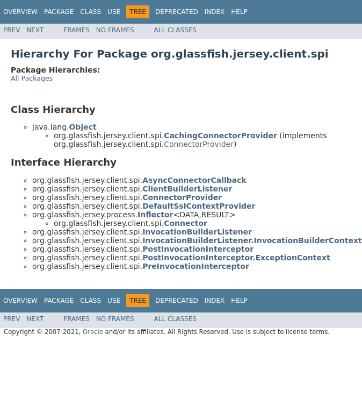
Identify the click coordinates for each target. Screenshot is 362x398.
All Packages (32, 78)
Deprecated (176, 12)
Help (239, 12)
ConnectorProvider (199, 144)
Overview (20, 12)
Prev (11, 30)
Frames (76, 30)
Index (215, 12)
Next (35, 30)
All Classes (175, 30)
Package (59, 12)
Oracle (93, 332)
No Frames (115, 30)
